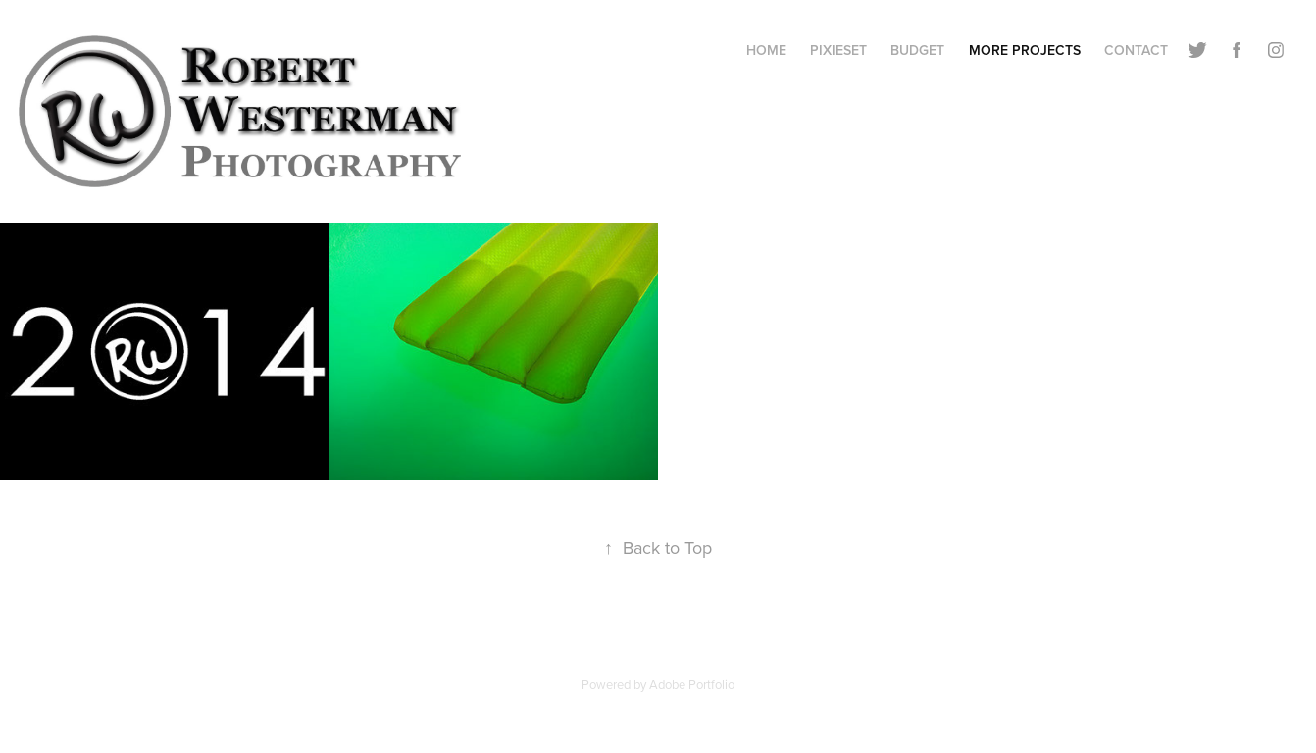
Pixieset (838, 50)
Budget (917, 50)
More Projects (1025, 50)
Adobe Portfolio (691, 684)
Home (766, 50)
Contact (1136, 50)
